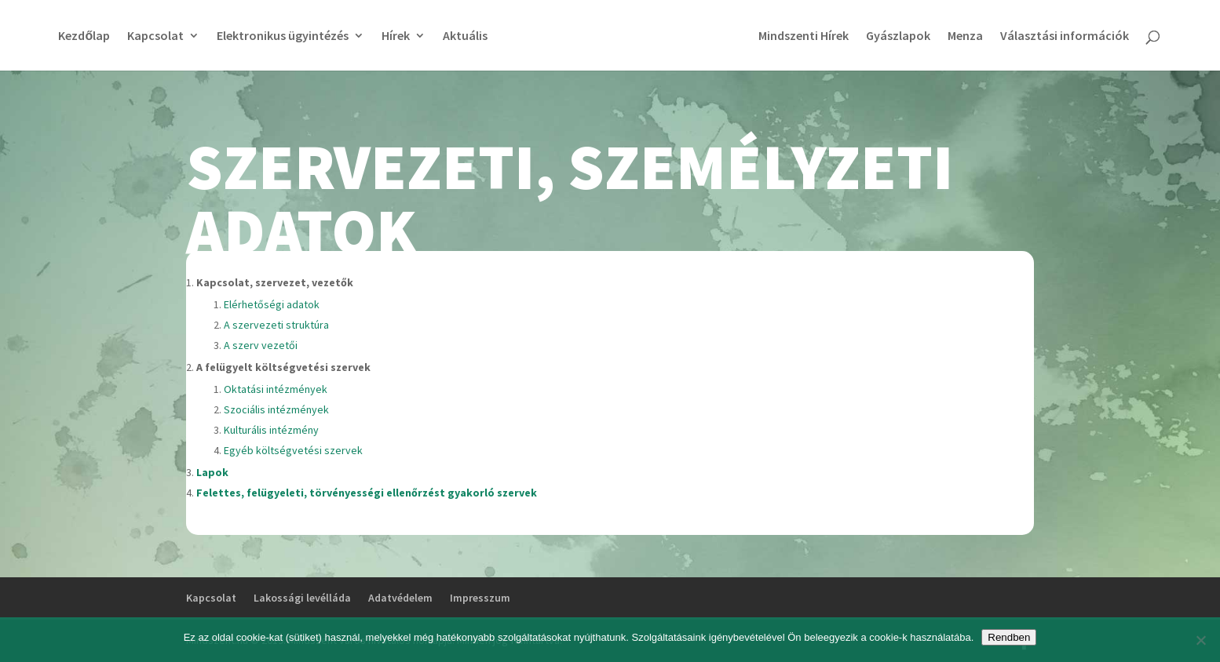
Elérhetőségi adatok (272, 304)
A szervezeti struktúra (276, 325)
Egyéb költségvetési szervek (293, 450)
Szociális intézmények (276, 409)
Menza (965, 36)
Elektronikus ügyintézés (283, 36)
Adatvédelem (400, 598)
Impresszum (480, 598)
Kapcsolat (155, 36)
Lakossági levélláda (302, 598)
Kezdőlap (84, 36)
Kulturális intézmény (271, 430)
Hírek (396, 36)
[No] (1200, 640)
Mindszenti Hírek (803, 36)
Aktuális (465, 36)
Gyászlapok (898, 36)
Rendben (1009, 637)
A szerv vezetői (261, 345)
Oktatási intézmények (275, 389)
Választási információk (1064, 36)
